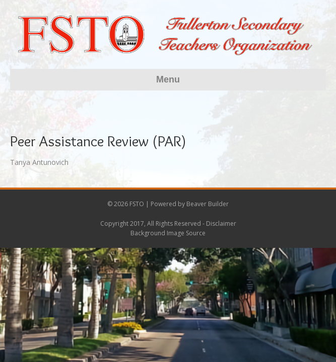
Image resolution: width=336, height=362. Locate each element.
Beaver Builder (207, 204)
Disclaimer (221, 223)
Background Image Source (168, 233)
